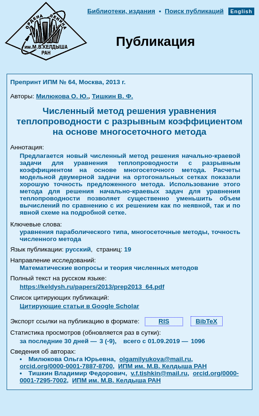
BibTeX (206, 321)
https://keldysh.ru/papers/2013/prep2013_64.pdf (92, 286)
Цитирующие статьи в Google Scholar (79, 306)
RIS (164, 321)
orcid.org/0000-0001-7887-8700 (66, 366)
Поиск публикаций (194, 11)
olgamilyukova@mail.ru (155, 359)
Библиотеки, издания (121, 11)
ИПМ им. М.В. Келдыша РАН (162, 366)
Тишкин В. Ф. (112, 96)
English (241, 11)
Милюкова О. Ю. (62, 96)
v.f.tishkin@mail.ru (159, 373)
